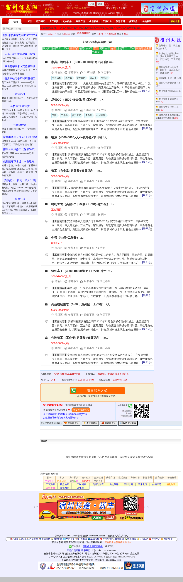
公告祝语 (147, 21)
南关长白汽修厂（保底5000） (20, 149)
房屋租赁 (45, 539)
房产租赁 (53, 21)
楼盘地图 (64, 484)
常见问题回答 (73, 550)
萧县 (47, 8)
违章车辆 (50, 487)
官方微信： (86, 546)
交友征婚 (67, 21)
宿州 (74, 481)
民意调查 (86, 481)
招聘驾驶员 (19, 125)
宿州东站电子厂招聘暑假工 (19, 78)
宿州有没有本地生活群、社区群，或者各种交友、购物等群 (168, 70)
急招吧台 (20, 94)
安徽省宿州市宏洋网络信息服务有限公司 (64, 553)
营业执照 (134, 553)
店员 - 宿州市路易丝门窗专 (20, 54)
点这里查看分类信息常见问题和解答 (61, 417)
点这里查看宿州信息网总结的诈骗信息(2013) (65, 414)
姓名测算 (64, 487)
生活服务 (93, 21)
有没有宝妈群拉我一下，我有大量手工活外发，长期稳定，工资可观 (168, 56)
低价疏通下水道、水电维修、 (20, 161)
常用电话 (142, 484)
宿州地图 (128, 484)
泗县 (52, 12)
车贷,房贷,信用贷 (20, 106)
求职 (29, 21)
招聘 (15, 22)
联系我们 (85, 550)
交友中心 (49, 481)
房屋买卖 (33, 539)
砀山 (47, 12)
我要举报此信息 (81, 410)
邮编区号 (156, 484)
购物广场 (80, 21)
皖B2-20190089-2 (97, 556)
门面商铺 (82, 539)
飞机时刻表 (98, 484)
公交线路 (114, 484)
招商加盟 (131, 539)
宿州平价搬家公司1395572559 (20, 35)
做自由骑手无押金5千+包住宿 (20, 137)
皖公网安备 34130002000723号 (120, 556)
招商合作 (133, 21)
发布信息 (175, 21)
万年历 (80, 487)
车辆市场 (107, 21)
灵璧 (52, 8)
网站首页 (98, 481)
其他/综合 (111, 33)
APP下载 (109, 546)
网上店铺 (61, 481)
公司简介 (124, 553)
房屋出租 (20, 199)
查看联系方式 (97, 390)
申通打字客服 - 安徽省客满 (20, 66)
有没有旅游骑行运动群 (170, 91)
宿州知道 (168, 539)
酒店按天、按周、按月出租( (20, 180)
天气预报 (50, 484)
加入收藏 (120, 8)
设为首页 (110, 8)
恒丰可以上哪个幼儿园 (170, 78)
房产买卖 (40, 21)
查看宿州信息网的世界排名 (118, 542)
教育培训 (120, 21)
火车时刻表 (80, 484)
